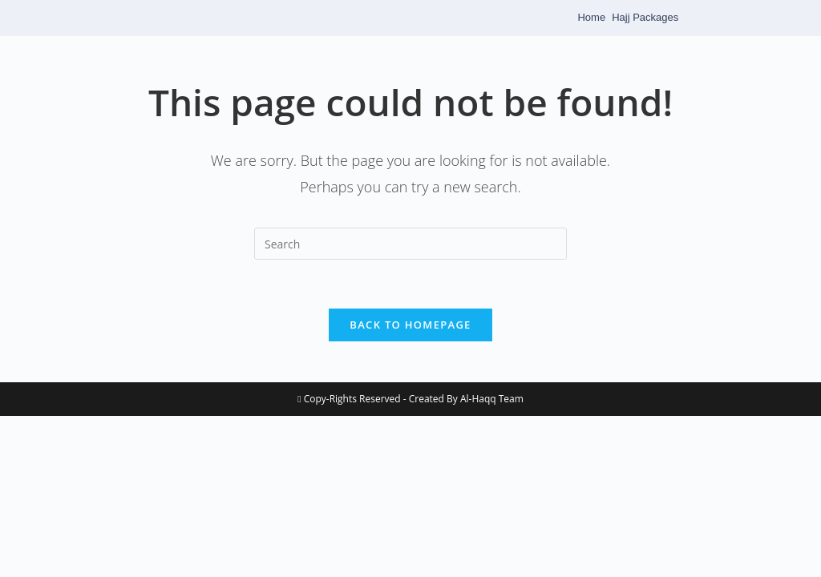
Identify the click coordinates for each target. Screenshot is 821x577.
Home (591, 17)
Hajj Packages (645, 17)
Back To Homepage (410, 324)
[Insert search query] (410, 244)
